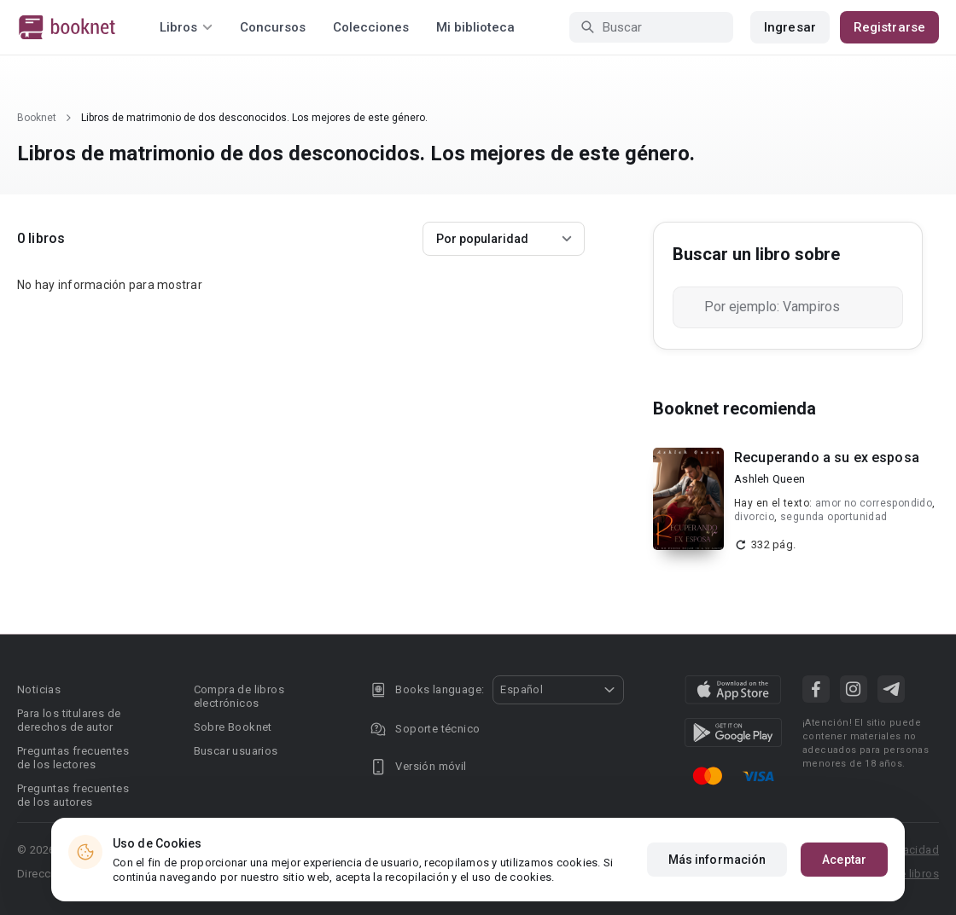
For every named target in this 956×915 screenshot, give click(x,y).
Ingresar (790, 27)
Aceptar (844, 859)
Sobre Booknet (233, 727)
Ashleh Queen (769, 478)
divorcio (754, 517)
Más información (717, 859)
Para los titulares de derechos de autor (68, 720)
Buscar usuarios (236, 750)
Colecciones (371, 27)
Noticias (39, 689)
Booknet (36, 118)
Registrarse (889, 27)
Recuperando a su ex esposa (826, 457)
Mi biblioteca (475, 27)
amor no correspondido (873, 503)
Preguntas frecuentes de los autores (73, 795)
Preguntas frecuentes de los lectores (73, 757)
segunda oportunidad (834, 517)
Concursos (273, 27)
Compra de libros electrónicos (239, 696)
